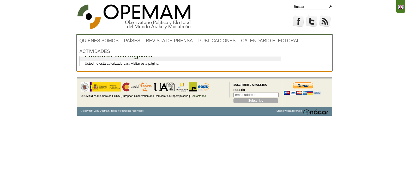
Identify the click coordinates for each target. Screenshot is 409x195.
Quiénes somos (99, 40)
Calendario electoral (270, 40)
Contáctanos (198, 96)
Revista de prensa (169, 40)
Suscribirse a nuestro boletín (250, 87)
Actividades (95, 51)
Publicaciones (217, 40)
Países (132, 40)
